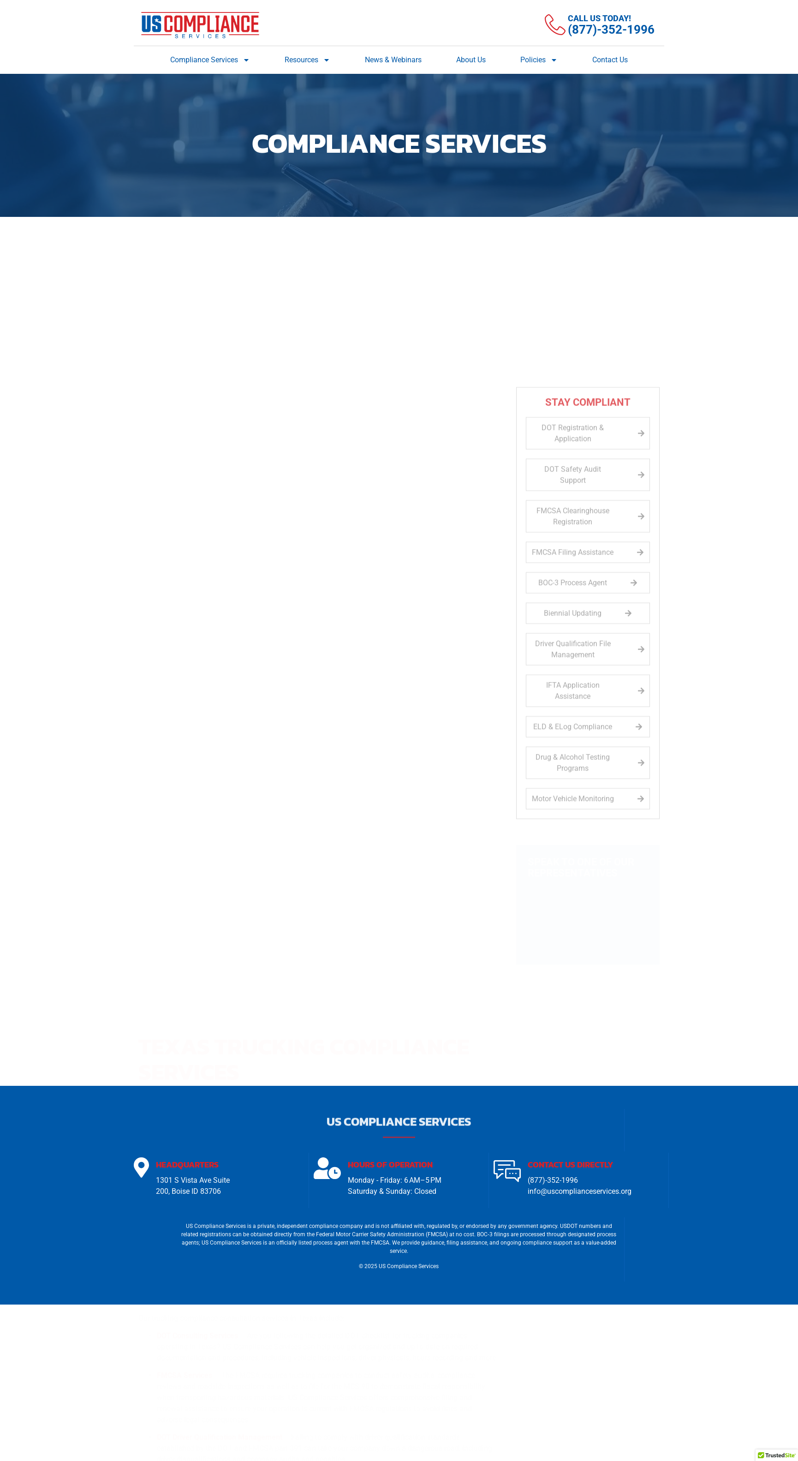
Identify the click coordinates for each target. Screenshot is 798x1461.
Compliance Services (210, 60)
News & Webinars (393, 59)
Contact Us (610, 59)
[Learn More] (600, 25)
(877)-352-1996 (553, 1181)
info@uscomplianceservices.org (579, 1192)
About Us (471, 59)
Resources (307, 60)
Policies (539, 60)
